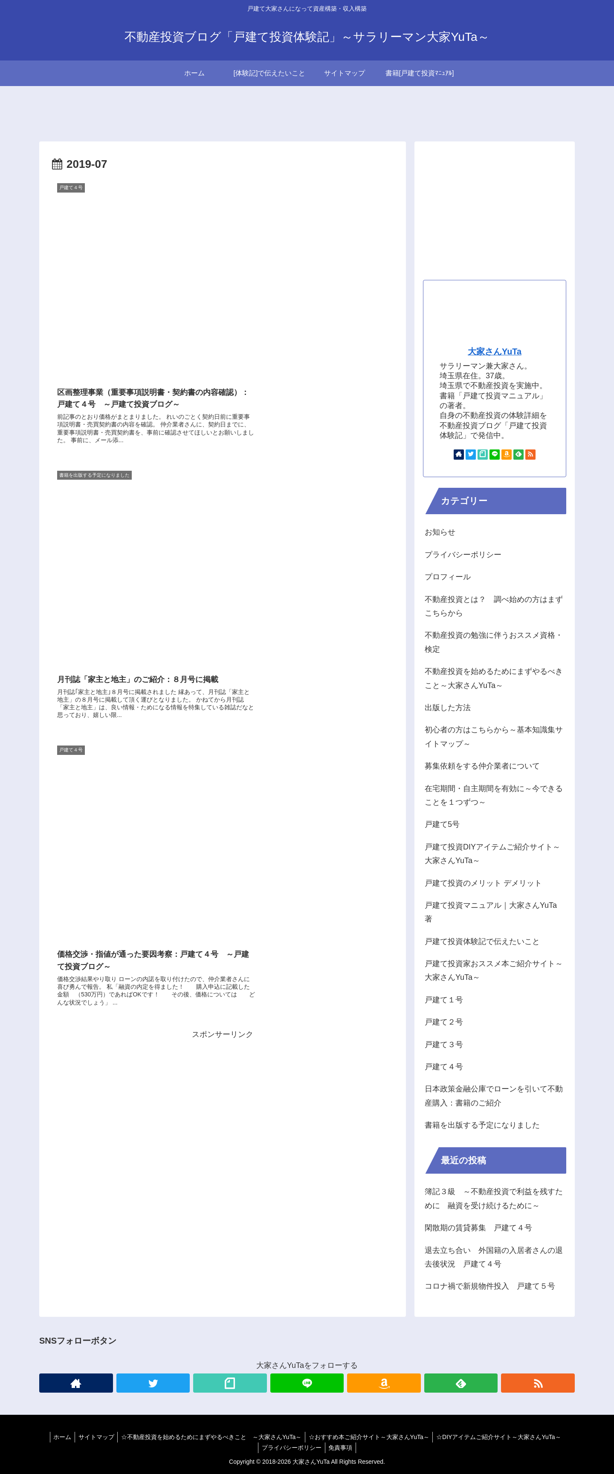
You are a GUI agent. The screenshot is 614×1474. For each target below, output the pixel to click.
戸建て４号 (444, 1066)
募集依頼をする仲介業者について (482, 766)
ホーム (58, 1437)
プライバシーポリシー (463, 554)
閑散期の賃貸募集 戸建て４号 (478, 1228)
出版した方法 (448, 707)
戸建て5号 (442, 824)
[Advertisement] (222, 760)
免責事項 (341, 1447)
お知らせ (440, 532)
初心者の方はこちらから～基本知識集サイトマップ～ (494, 736)
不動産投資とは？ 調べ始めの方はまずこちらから (494, 606)
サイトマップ (94, 1437)
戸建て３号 (444, 1044)
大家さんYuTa (494, 351)
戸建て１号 (444, 1000)
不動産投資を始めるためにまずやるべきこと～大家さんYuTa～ (494, 678)
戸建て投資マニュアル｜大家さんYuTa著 (491, 912)
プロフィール (448, 577)
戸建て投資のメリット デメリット (483, 883)
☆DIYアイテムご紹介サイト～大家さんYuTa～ (502, 1437)
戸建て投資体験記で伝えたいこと (482, 941)
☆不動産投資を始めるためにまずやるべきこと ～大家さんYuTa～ (211, 1437)
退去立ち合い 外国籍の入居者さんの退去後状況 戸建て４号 (494, 1257)
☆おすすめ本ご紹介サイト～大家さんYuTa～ (370, 1437)
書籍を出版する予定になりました (482, 1125)
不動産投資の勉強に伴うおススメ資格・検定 (494, 642)
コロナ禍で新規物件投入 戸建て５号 (490, 1286)
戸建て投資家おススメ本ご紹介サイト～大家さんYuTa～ (494, 970)
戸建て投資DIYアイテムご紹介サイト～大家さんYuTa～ (492, 854)
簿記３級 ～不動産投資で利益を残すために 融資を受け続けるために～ (494, 1198)
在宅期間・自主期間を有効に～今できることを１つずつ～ (494, 795)
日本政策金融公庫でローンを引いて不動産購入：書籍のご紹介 (494, 1096)
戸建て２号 (444, 1022)
